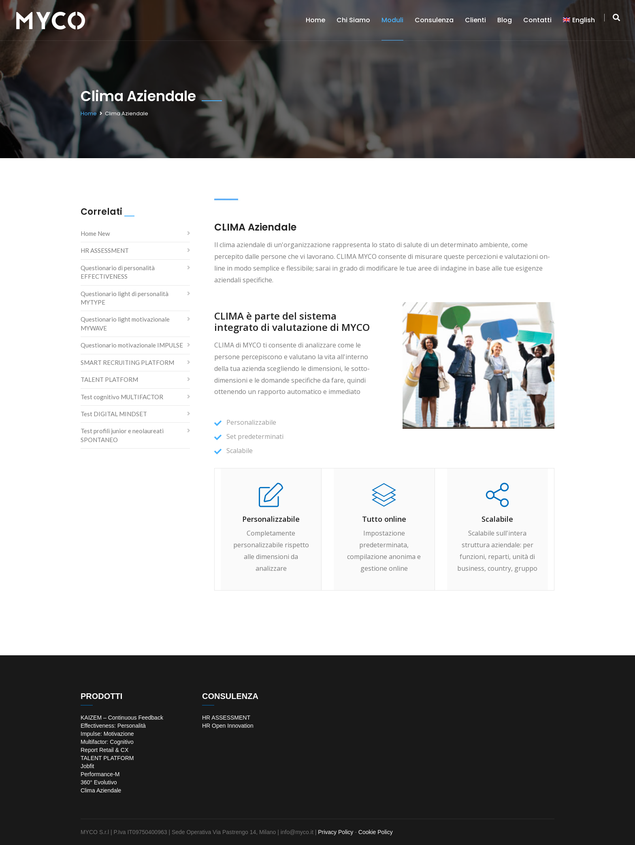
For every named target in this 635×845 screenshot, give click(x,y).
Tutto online (384, 519)
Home (315, 20)
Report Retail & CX (104, 750)
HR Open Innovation (228, 725)
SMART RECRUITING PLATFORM (127, 362)
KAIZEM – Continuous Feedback (122, 717)
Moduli (392, 20)
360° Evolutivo (99, 782)
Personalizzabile (271, 519)
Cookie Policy (375, 832)
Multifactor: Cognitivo (107, 742)
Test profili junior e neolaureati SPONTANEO (122, 435)
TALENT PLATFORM (109, 379)
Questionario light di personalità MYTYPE (124, 298)
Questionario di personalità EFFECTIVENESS (118, 272)
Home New (95, 233)
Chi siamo (353, 20)
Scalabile (497, 519)
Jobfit (87, 766)
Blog (504, 20)
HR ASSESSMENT (105, 250)
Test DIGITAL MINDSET (114, 413)
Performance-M (100, 774)
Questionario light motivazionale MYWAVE (125, 323)
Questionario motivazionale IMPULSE (132, 345)
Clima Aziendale (101, 790)
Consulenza (434, 20)
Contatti (537, 20)
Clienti (475, 20)
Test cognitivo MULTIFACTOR (122, 396)
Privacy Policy (335, 832)
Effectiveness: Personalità (113, 725)
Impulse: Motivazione (107, 734)
